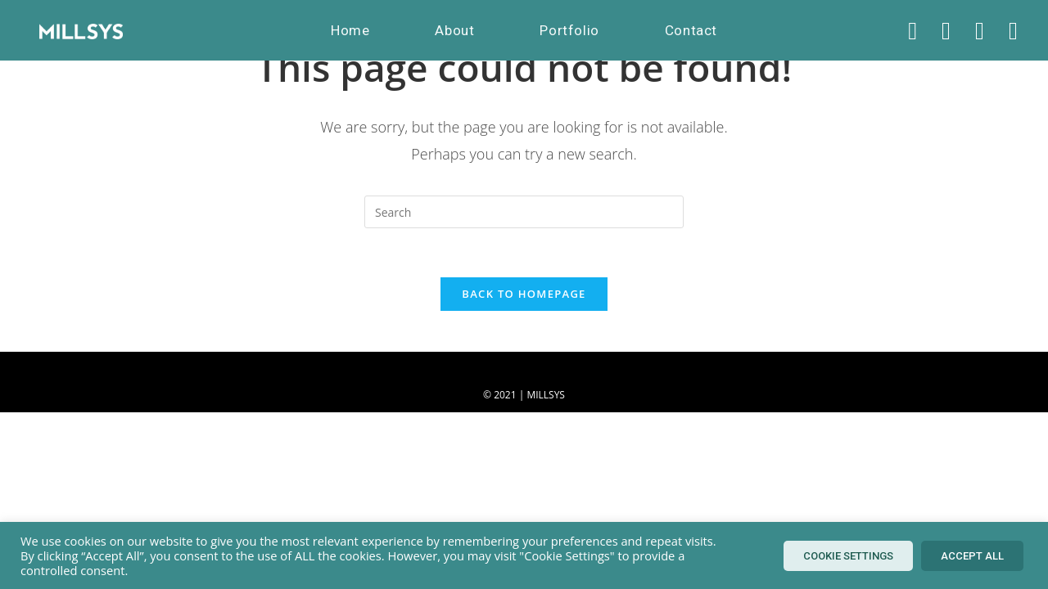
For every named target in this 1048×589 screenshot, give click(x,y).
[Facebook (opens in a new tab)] (946, 30)
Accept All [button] (972, 556)
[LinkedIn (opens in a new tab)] (1013, 30)
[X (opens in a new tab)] (912, 30)
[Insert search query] (524, 212)
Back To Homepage (523, 293)
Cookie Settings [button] (848, 556)
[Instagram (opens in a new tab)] (979, 30)
